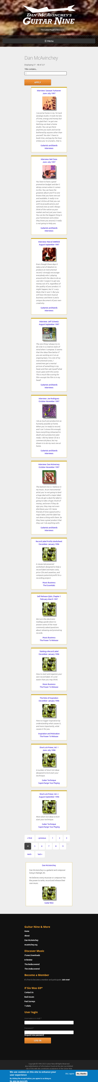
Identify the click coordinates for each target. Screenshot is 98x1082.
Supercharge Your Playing (49, 783)
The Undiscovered (32, 969)
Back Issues (29, 997)
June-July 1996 (49, 750)
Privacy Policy (58, 1071)
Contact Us (28, 992)
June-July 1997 (49, 93)
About (26, 936)
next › (29, 854)
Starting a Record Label (49, 651)
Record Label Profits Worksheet (49, 541)
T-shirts (27, 1006)
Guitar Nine (49, 903)
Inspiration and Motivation (49, 734)
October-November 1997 (49, 401)
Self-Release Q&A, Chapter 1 (49, 596)
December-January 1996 (49, 544)
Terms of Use (40, 1071)
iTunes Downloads (32, 955)
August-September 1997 (49, 245)
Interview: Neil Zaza (49, 159)
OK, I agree (69, 1077)
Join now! (66, 980)
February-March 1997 (49, 599)
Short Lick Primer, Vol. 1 (49, 747)
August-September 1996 (49, 797)
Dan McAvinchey (49, 865)
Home (26, 931)
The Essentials (49, 585)
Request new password (34, 1035)
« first (29, 838)
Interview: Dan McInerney (49, 464)
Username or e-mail (33, 1018)
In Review (28, 960)
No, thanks (81, 1077)
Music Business (49, 583)
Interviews (49, 148)
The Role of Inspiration (49, 698)
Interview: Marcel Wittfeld (49, 242)
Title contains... (30, 69)
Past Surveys (29, 1001)
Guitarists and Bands (49, 145)
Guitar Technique (49, 780)
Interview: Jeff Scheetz (49, 322)
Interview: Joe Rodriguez (49, 399)
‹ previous (42, 838)
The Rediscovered (31, 964)
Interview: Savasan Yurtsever (49, 91)
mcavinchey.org (30, 945)
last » (40, 854)
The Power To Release (49, 640)
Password (29, 1028)
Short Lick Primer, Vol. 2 (49, 794)
